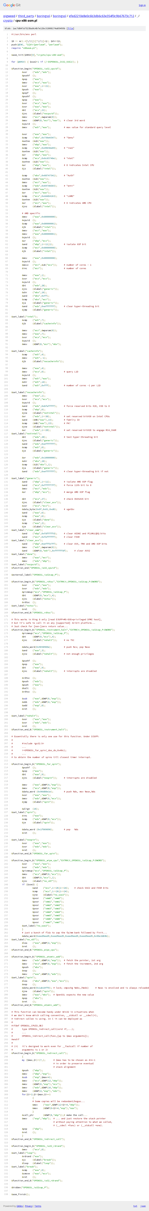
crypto (8, 20)
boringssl (43, 16)
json (143, 1205)
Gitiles (20, 1206)
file (70, 28)
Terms (37, 1206)
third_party (26, 16)
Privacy (28, 1206)
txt (135, 1205)
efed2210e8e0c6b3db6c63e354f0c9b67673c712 (101, 16)
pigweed (9, 16)
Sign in (142, 5)
